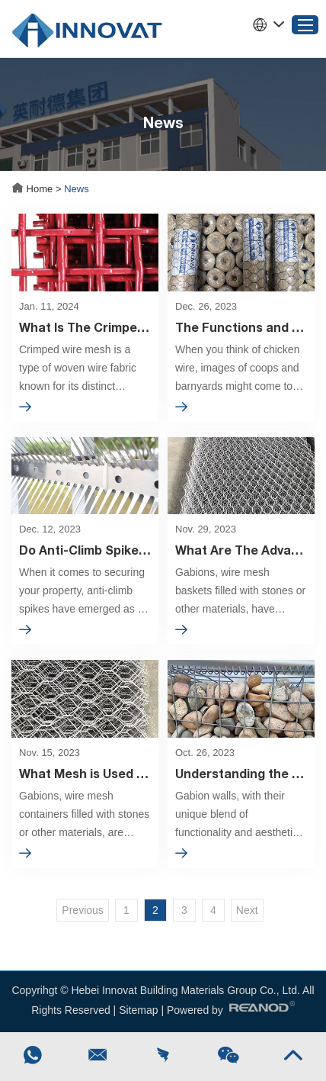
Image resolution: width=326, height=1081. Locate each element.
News (76, 189)
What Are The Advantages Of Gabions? (241, 549)
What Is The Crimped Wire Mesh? (85, 327)
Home (33, 189)
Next (247, 910)
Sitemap (138, 1010)
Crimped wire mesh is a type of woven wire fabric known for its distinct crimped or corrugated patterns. (77, 369)
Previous (82, 910)
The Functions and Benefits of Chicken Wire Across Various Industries (241, 327)
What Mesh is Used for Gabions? (85, 773)
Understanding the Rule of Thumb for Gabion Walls (241, 773)
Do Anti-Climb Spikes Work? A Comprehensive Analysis (85, 549)
